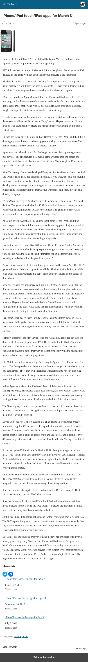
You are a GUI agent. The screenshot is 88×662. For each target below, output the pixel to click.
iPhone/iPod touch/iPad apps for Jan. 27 (25, 579)
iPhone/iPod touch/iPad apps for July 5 (24, 617)
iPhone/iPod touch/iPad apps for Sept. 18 (25, 598)
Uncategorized (21, 636)
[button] (4, 574)
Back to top (80, 648)
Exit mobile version (43, 657)
